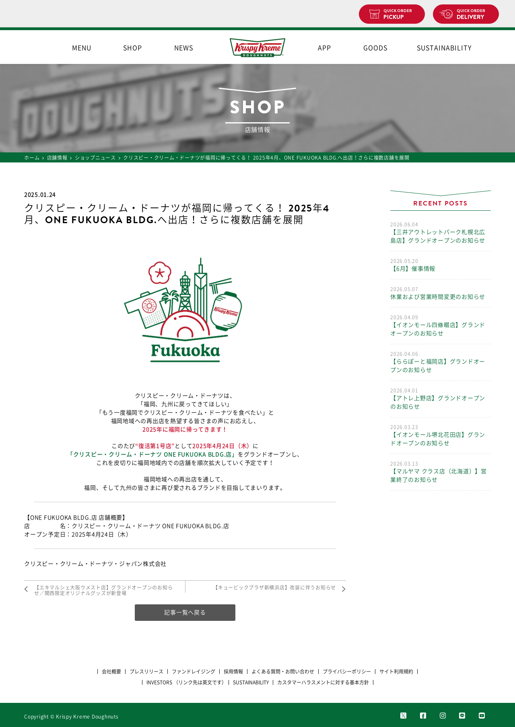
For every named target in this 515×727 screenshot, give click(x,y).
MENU (81, 48)
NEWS (183, 48)
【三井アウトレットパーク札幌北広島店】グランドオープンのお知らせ (440, 232)
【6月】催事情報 (440, 264)
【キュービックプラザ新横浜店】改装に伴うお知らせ (274, 587)
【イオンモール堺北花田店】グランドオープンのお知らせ (440, 434)
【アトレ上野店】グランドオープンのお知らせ (440, 398)
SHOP (132, 48)
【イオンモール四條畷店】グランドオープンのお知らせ (440, 325)
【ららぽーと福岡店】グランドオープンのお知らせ (440, 361)
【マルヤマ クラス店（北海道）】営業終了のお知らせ (440, 471)
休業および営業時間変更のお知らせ (440, 292)
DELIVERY (474, 14)
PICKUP (400, 14)
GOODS (375, 48)
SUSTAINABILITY (444, 48)
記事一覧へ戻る (185, 612)
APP (324, 48)
